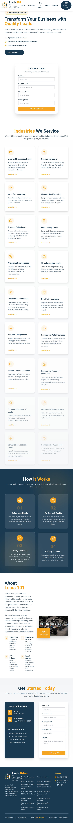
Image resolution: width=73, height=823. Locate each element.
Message (45, 737)
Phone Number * (23, 92)
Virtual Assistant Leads (44, 787)
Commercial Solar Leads (28, 791)
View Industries (14, 52)
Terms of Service (63, 817)
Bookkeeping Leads (43, 784)
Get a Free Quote (36, 109)
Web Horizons (40, 817)
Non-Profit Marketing (43, 791)
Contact (55, 5)
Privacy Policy (53, 817)
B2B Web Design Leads (28, 794)
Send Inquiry (54, 753)
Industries (31, 5)
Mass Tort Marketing (27, 781)
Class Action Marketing (44, 781)
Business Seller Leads (27, 784)
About (47, 5)
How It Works (40, 5)
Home (23, 5)
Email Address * (23, 84)
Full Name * (21, 76)
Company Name (23, 100)
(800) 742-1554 (65, 5)
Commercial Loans (42, 777)
